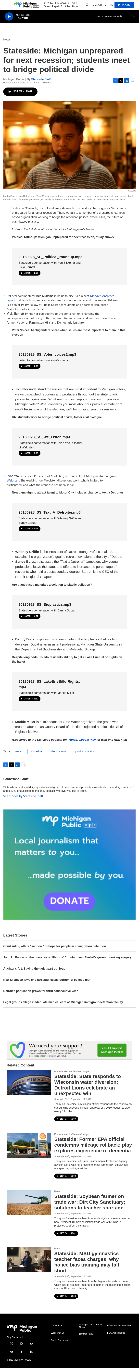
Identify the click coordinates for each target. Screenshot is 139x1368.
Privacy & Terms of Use (119, 1325)
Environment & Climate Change (71, 1071)
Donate (126, 5)
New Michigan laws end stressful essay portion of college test (46, 979)
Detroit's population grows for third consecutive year (40, 991)
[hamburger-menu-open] (8, 5)
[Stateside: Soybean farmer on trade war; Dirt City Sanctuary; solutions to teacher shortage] (29, 1202)
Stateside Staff (41, 79)
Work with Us (57, 1333)
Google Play (87, 739)
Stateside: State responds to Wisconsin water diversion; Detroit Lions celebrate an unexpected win (87, 1085)
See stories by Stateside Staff (23, 796)
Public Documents (60, 1340)
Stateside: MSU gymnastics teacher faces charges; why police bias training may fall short (86, 1262)
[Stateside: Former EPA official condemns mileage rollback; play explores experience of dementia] (29, 1145)
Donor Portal (103, 4)
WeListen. (13, 480)
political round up (85, 751)
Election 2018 (59, 751)
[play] (9, 16)
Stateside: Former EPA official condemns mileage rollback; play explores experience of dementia (93, 1144)
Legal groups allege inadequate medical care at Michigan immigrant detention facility (63, 1002)
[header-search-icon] (87, 4)
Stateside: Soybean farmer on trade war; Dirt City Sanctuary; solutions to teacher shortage (89, 1201)
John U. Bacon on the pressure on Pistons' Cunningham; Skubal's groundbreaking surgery (67, 957)
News (7, 39)
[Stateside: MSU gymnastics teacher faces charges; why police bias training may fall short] (29, 1259)
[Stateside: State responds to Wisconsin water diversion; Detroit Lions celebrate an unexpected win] (29, 1082)
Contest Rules (86, 1334)
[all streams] (134, 16)
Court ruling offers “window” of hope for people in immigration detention (54, 946)
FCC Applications (116, 1333)
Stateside (36, 751)
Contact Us (56, 1325)
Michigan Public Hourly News (90, 1326)
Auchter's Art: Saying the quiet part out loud (34, 968)
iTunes (72, 739)
